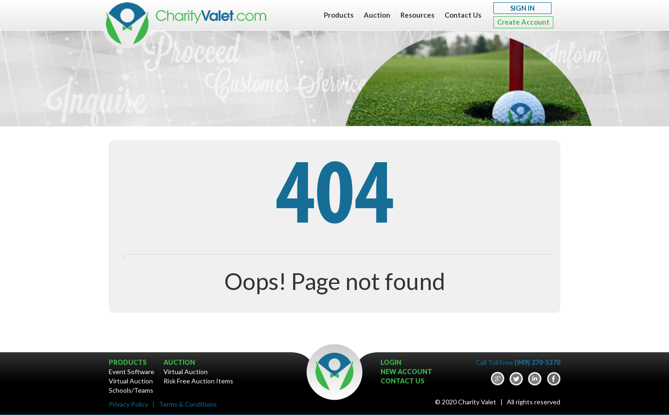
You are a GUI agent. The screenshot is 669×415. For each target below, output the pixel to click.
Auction (377, 15)
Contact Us (463, 15)
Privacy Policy (128, 404)
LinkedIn (535, 379)
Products (339, 15)
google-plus (498, 379)
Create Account (523, 22)
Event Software (131, 371)
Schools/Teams (131, 390)
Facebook (553, 379)
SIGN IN (522, 8)
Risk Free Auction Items (198, 381)
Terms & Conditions (188, 404)
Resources (417, 15)
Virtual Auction (131, 381)
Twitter (516, 379)
